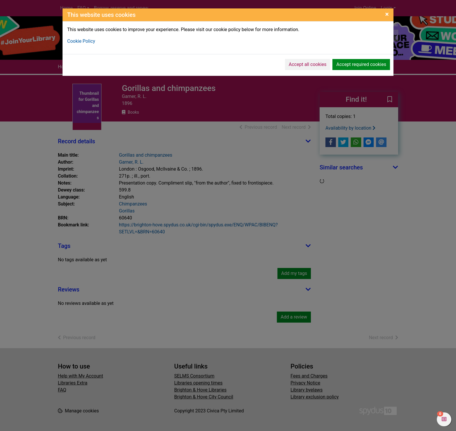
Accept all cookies (308, 64)
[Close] (386, 14)
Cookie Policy (81, 41)
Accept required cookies (361, 64)
